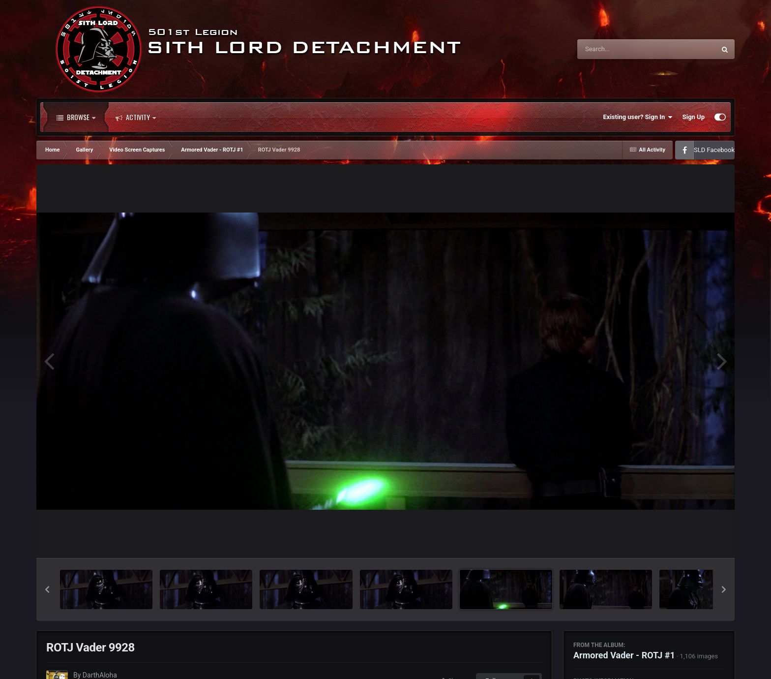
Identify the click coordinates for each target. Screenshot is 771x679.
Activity (136, 117)
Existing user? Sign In (638, 117)
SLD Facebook (714, 150)
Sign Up (693, 117)
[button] (47, 589)
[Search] (621, 49)
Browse (76, 117)
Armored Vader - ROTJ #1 (624, 655)
